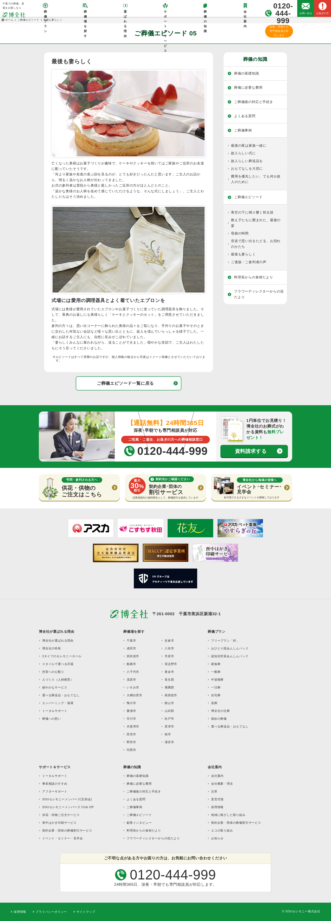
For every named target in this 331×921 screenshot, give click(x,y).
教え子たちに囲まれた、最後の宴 (256, 222)
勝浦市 (131, 710)
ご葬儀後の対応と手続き (253, 102)
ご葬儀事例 (243, 130)
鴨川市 (131, 703)
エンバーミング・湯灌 (57, 703)
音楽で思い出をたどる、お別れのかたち (256, 243)
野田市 (131, 742)
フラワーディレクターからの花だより (259, 294)
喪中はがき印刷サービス (59, 822)
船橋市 (131, 664)
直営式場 (217, 799)
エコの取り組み (222, 830)
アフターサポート (54, 791)
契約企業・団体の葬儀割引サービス (67, 830)
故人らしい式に (243, 153)
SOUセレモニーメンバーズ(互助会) (67, 799)
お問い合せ (305, 13)
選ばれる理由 (125, 13)
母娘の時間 (240, 233)
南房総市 (171, 695)
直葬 (214, 703)
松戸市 (169, 718)
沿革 (214, 791)
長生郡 (169, 679)
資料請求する (251, 451)
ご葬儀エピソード (248, 197)
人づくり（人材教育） (57, 679)
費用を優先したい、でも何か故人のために (256, 179)
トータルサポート (54, 710)
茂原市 (131, 679)
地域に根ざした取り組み (228, 815)
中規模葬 (217, 679)
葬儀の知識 (205, 13)
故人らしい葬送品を (247, 161)
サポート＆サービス (165, 13)
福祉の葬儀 (219, 718)
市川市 (131, 718)
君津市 (169, 726)
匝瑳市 (131, 734)
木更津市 (133, 726)
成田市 (131, 648)
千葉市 (131, 640)
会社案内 (245, 13)
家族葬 (215, 664)
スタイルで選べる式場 (57, 664)
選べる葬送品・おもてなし (61, 695)
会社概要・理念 (222, 783)
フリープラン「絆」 (225, 640)
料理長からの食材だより (253, 277)
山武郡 (169, 710)
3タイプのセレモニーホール (61, 656)
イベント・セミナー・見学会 (62, 838)
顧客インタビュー (139, 822)
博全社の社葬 (220, 710)
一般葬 (215, 671)
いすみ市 (133, 687)
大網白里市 (134, 695)
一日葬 (215, 687)
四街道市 (133, 656)
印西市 (131, 750)
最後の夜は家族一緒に (248, 145)
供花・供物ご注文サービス (61, 815)
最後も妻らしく (243, 254)
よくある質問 (244, 116)
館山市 (169, 703)
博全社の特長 (51, 648)
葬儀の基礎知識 (246, 73)
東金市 (169, 671)
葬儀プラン (45, 13)
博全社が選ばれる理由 (57, 640)
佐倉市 (169, 640)
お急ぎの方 (322, 13)
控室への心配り (53, 671)
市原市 (169, 656)
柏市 (168, 734)
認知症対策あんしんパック (230, 656)
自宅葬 (215, 695)
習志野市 (171, 664)
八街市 (169, 648)
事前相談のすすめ (54, 783)
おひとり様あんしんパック (230, 648)
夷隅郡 (169, 687)
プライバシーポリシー (51, 911)
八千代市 (133, 671)
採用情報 (217, 807)
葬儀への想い (51, 718)
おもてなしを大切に (247, 168)
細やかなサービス (54, 687)
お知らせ (217, 838)
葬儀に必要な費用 (248, 87)
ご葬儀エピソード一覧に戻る (125, 383)
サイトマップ (85, 911)
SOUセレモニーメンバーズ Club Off (68, 807)
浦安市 (169, 742)
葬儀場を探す (85, 13)
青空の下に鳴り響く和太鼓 (252, 212)
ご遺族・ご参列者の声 (248, 262)
